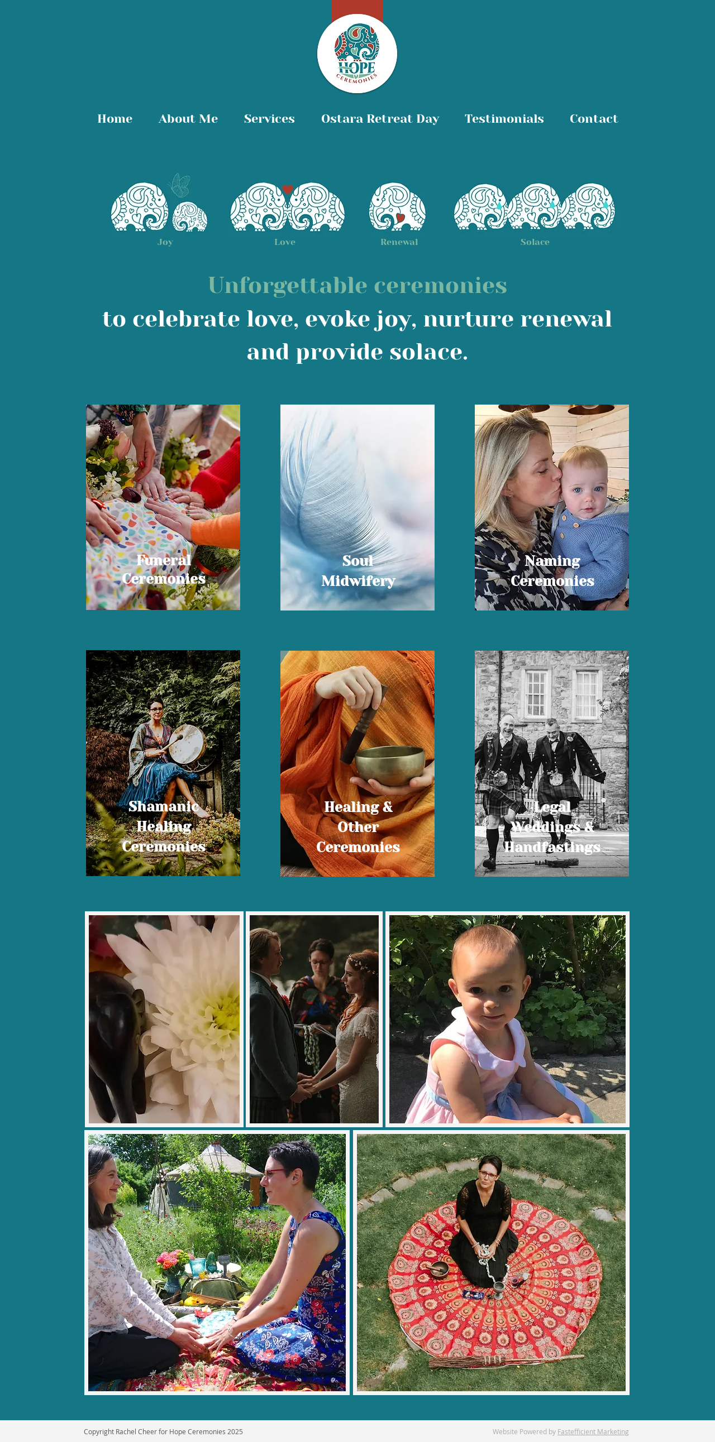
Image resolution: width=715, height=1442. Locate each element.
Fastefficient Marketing (593, 1431)
